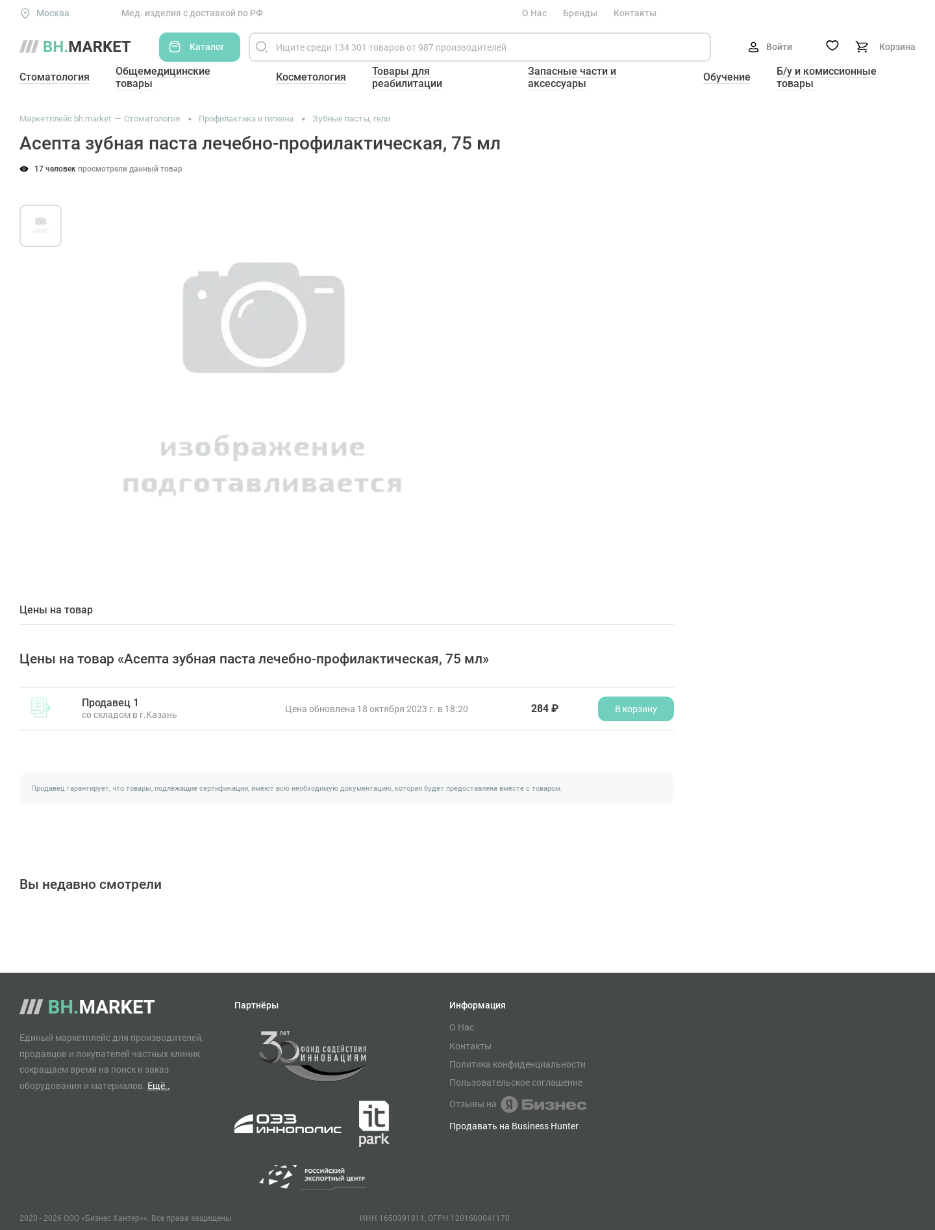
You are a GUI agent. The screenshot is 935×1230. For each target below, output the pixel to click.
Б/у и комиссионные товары (827, 77)
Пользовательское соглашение (515, 1082)
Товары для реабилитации (407, 77)
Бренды (580, 13)
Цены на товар (56, 610)
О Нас (534, 13)
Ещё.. (158, 1085)
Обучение (727, 77)
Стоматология (54, 77)
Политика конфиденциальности (517, 1064)
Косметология (311, 77)
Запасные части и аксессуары (572, 77)
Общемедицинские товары (163, 77)
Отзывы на (517, 1104)
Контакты (635, 13)
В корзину (636, 708)
